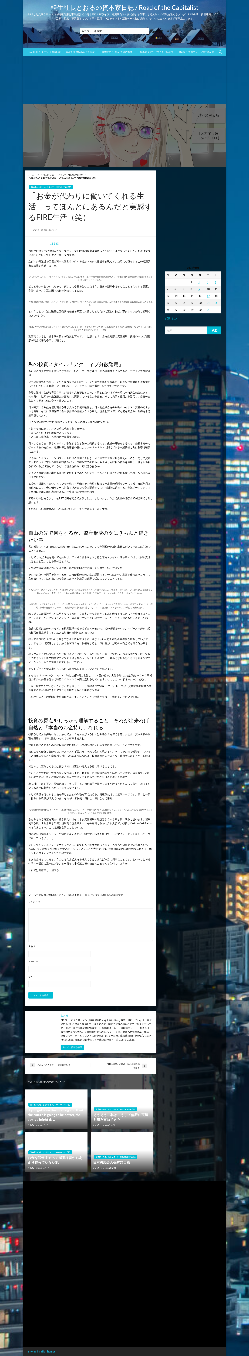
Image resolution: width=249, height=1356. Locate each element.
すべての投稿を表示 (72, 1047)
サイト (31, 976)
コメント (34, 901)
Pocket (54, 242)
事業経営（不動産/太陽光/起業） (118, 52)
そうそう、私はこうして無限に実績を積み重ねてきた (120, 1117)
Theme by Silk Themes (41, 1351)
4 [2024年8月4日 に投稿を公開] (215, 281)
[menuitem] (44, 52)
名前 (32, 946)
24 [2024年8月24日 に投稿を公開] (208, 302)
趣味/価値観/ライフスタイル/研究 (156, 52)
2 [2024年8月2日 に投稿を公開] (199, 281)
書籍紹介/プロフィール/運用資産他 (196, 52)
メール (33, 961)
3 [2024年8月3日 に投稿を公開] (207, 281)
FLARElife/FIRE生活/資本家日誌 (44, 52)
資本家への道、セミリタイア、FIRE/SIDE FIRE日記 (63, 175)
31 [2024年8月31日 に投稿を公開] (208, 309)
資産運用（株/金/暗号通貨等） (81, 52)
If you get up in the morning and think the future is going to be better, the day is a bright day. (56, 1114)
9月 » (174, 317)
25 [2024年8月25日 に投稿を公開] (216, 302)
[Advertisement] (124, 80)
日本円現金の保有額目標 (111, 1162)
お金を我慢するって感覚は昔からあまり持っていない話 (55, 1160)
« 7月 (167, 317)
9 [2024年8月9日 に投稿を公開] (199, 288)
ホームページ (33, 175)
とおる (36, 230)
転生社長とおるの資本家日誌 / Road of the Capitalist (125, 7)
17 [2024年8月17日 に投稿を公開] (208, 295)
